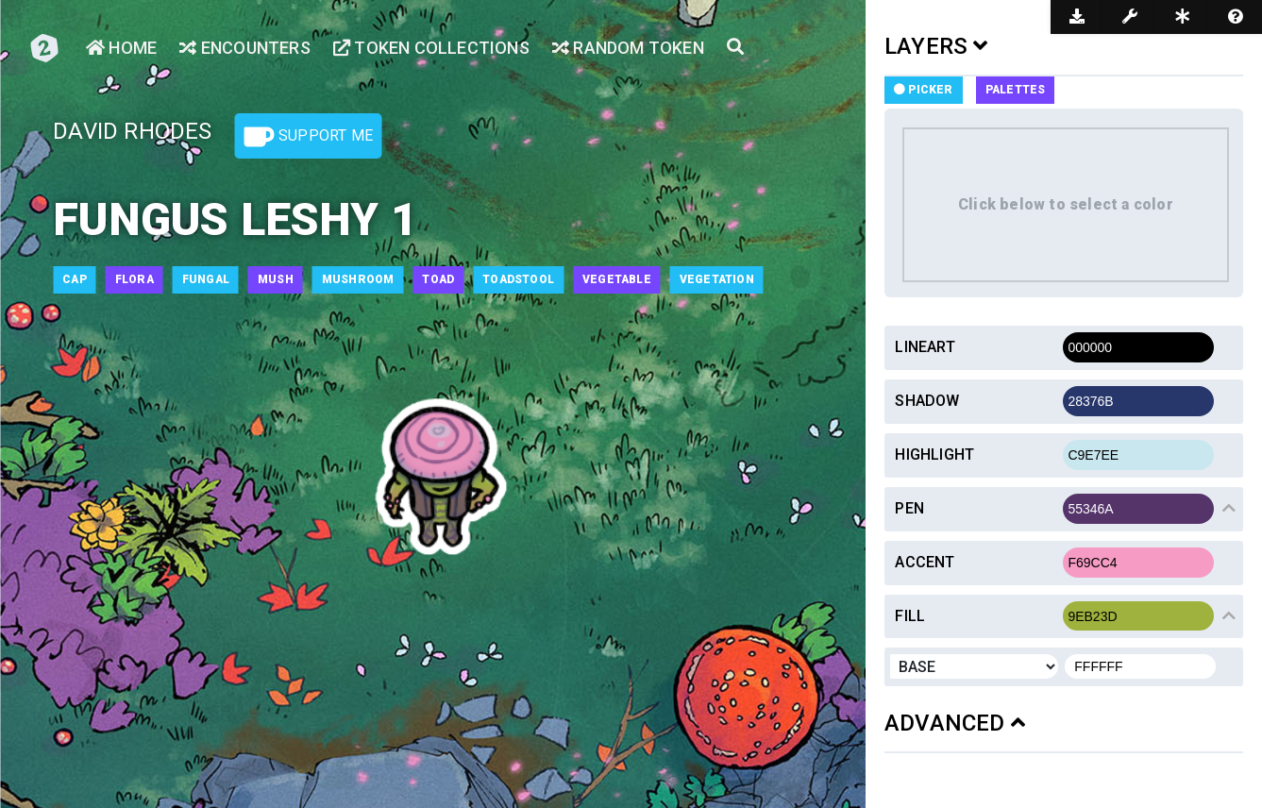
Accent (924, 562)
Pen (909, 508)
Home (121, 48)
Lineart (924, 347)
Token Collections (431, 48)
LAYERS (936, 46)
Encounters (244, 48)
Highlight (934, 454)
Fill (910, 616)
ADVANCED (954, 723)
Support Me (308, 137)
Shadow (927, 401)
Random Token (628, 48)
